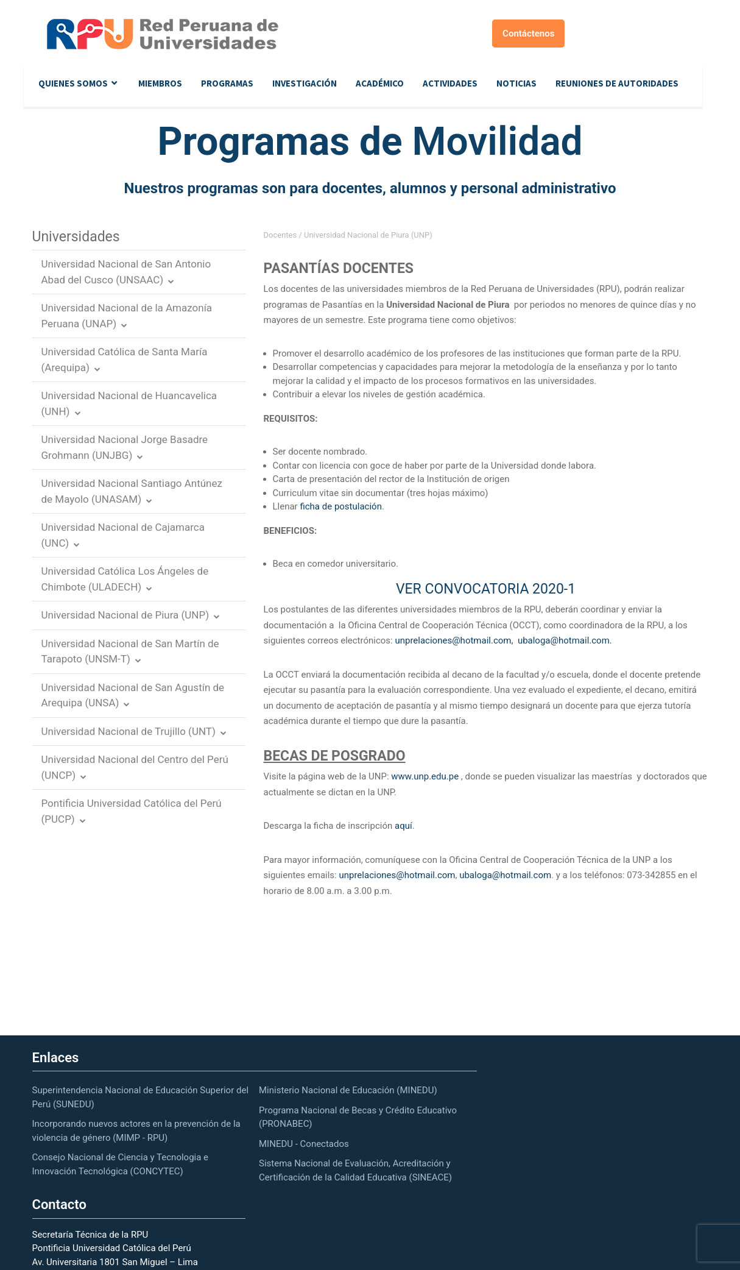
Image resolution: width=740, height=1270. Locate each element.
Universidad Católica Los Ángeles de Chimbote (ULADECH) (125, 579)
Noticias (516, 83)
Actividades (450, 83)
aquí (403, 825)
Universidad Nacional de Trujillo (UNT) (128, 731)
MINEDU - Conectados (304, 1143)
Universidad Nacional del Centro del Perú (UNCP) (134, 767)
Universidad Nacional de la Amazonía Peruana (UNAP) (127, 316)
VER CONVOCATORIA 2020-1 (486, 589)
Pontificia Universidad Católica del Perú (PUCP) (131, 811)
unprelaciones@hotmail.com (397, 875)
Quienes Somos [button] (73, 83)
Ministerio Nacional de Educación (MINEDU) (348, 1090)
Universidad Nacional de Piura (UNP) (125, 615)
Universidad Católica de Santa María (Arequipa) (124, 360)
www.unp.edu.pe (425, 776)
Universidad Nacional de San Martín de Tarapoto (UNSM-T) (130, 651)
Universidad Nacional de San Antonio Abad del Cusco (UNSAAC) (126, 272)
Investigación (304, 83)
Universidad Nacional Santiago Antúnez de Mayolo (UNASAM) (131, 491)
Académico (380, 83)
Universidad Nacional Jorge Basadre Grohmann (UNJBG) (124, 447)
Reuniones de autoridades (616, 83)
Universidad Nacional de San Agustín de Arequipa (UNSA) (133, 695)
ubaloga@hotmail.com (505, 875)
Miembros (160, 83)
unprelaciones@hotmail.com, (454, 640)
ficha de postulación (340, 506)
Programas (227, 83)
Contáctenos (528, 33)
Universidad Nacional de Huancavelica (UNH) (129, 403)
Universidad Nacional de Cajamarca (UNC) (123, 535)
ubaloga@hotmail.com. (565, 640)
